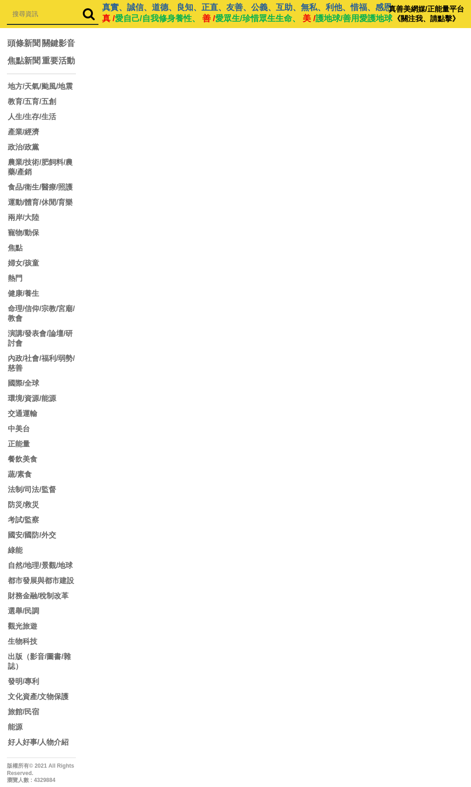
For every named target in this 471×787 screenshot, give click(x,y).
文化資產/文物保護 (38, 696)
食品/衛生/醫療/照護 (40, 187)
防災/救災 (23, 505)
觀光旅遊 (22, 626)
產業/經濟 (23, 132)
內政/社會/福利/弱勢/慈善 (41, 363)
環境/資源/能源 (32, 398)
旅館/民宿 (23, 712)
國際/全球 (23, 383)
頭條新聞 (23, 43)
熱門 (15, 278)
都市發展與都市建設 (41, 580)
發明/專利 (23, 681)
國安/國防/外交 (32, 535)
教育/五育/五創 (32, 101)
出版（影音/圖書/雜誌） (39, 661)
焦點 (15, 248)
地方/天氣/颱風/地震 (40, 86)
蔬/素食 (20, 474)
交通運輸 (22, 413)
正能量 (19, 444)
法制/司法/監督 (32, 489)
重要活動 (58, 60)
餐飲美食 (22, 459)
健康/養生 (23, 293)
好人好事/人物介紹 (38, 742)
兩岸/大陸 (23, 217)
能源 (15, 727)
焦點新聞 (23, 60)
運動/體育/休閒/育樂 (40, 202)
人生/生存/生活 (32, 117)
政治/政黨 (23, 147)
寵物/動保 (23, 233)
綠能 (15, 550)
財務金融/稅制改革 (38, 596)
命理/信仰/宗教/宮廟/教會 (41, 313)
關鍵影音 (58, 43)
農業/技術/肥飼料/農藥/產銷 (40, 167)
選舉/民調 (23, 611)
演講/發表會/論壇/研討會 (40, 338)
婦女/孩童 (23, 263)
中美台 (19, 429)
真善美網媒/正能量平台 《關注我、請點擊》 (426, 14)
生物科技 (22, 641)
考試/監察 (23, 520)
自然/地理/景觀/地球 (40, 565)
